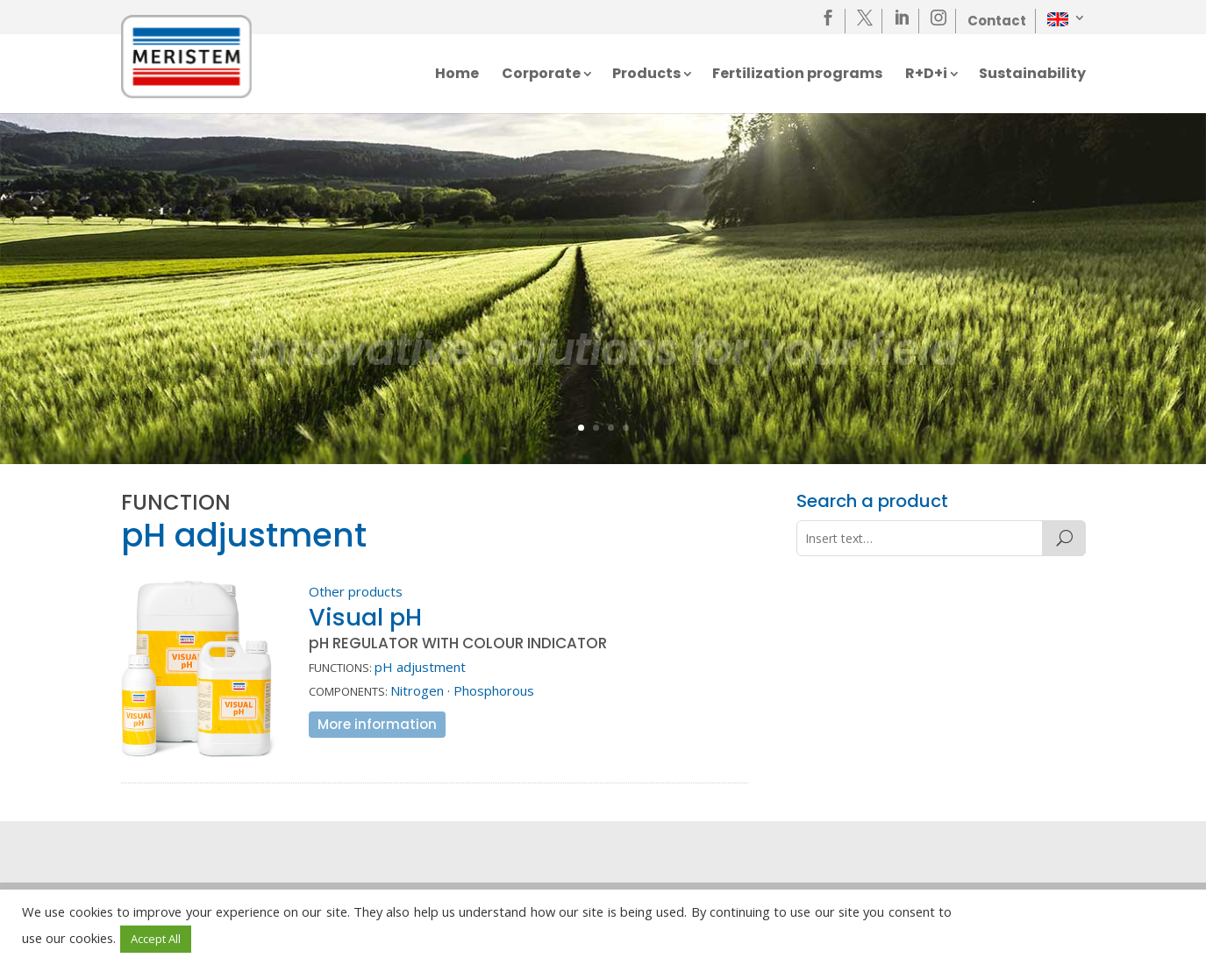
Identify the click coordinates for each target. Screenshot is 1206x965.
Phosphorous (493, 690)
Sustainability (1032, 75)
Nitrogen (417, 690)
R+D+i (926, 75)
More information (377, 724)
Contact (996, 20)
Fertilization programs (797, 75)
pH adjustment (420, 667)
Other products (356, 591)
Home (457, 75)
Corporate (541, 75)
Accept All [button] (156, 939)
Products (646, 75)
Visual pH (365, 617)
